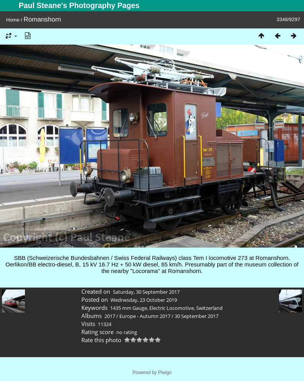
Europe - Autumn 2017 (144, 316)
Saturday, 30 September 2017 (146, 291)
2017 (109, 316)
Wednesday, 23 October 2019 (144, 299)
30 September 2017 (196, 316)
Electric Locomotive (171, 307)
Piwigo (165, 372)
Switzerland (209, 307)
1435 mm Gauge (128, 307)
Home (13, 20)
